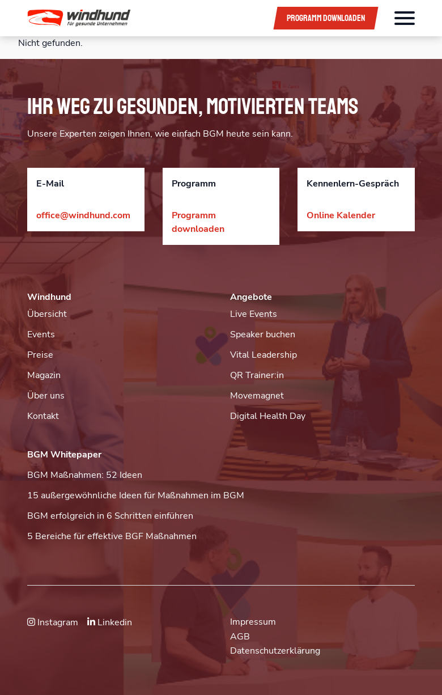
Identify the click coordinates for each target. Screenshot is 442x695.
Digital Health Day (267, 416)
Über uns (46, 395)
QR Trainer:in (257, 375)
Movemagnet (257, 395)
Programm (326, 18)
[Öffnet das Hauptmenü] (404, 18)
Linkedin (109, 622)
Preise (40, 355)
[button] (142, 18)
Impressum (253, 622)
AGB (240, 636)
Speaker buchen (262, 334)
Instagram (52, 622)
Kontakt (43, 416)
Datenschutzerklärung (275, 651)
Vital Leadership (263, 355)
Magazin (44, 375)
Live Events (253, 314)
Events (41, 334)
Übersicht (47, 314)
